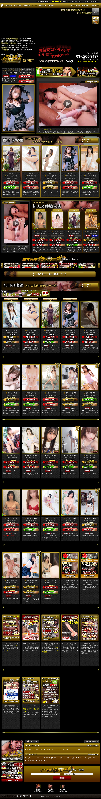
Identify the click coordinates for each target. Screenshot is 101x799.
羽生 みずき (89, 176)
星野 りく (50, 176)
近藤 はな (30, 393)
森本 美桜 (25, 70)
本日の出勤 (30, 749)
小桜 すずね (30, 580)
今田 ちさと (39, 231)
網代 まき (50, 455)
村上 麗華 (89, 330)
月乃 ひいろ (69, 455)
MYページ (80, 758)
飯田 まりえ (89, 518)
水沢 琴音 (89, 393)
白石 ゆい (50, 393)
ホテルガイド (70, 758)
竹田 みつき (69, 393)
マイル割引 (78, 749)
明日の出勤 (39, 749)
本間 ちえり (90, 231)
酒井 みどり (69, 518)
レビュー (38, 758)
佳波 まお (89, 455)
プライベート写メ (59, 758)
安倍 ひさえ (30, 455)
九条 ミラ (56, 231)
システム (58, 749)
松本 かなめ (30, 518)
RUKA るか (49, 518)
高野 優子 (30, 176)
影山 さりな (10, 176)
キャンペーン (68, 749)
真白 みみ (11, 393)
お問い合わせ (30, 760)
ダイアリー (30, 758)
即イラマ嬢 (47, 758)
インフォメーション (42, 760)
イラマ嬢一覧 (49, 749)
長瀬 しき (50, 580)
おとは (11, 455)
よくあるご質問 (90, 758)
